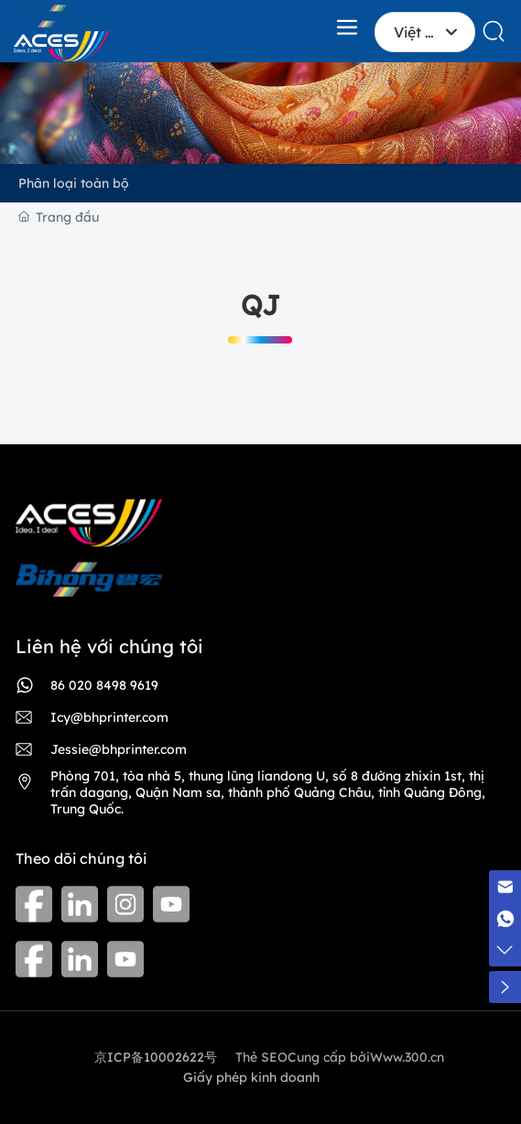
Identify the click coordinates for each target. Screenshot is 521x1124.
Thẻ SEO (261, 1057)
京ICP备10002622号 (155, 1057)
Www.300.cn (407, 1057)
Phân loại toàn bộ (73, 183)
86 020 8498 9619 (104, 685)
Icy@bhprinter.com (109, 717)
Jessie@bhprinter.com (118, 749)
